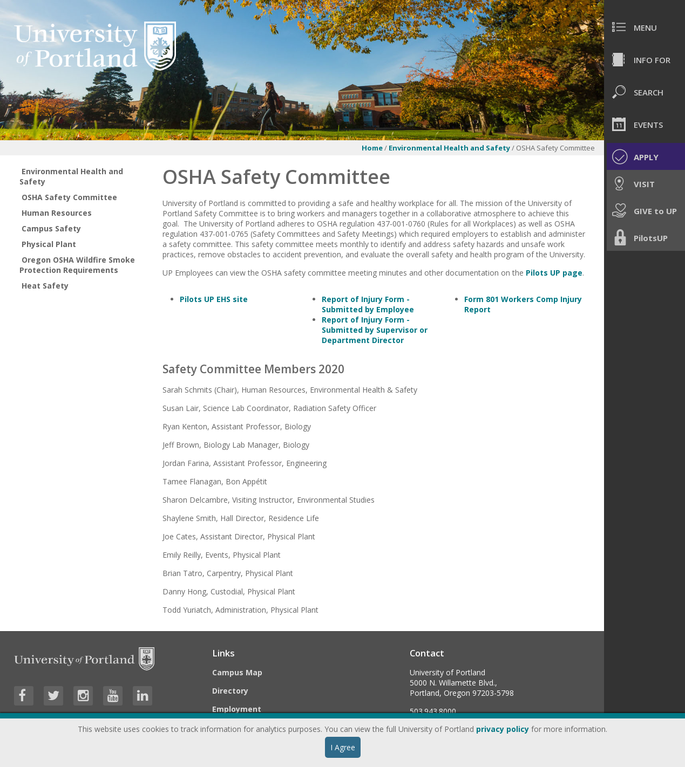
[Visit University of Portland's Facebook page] (23, 696)
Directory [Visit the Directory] (230, 691)
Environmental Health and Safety (449, 148)
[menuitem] (644, 26)
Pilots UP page (554, 273)
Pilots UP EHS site (214, 299)
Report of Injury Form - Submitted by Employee (368, 304)
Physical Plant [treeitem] (49, 244)
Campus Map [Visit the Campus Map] (237, 672)
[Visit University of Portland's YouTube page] (113, 696)
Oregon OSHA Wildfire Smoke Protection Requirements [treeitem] (77, 265)
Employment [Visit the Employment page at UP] (236, 709)
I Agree (342, 747)
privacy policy (502, 729)
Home (372, 148)
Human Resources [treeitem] (57, 213)
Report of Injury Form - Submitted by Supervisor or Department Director (375, 329)
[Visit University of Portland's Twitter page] (53, 696)
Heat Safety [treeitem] (45, 285)
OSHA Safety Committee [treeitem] (69, 197)
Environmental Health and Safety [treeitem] (71, 176)
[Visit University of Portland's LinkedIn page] (142, 696)
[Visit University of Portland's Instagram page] (83, 696)
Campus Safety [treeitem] (51, 228)
